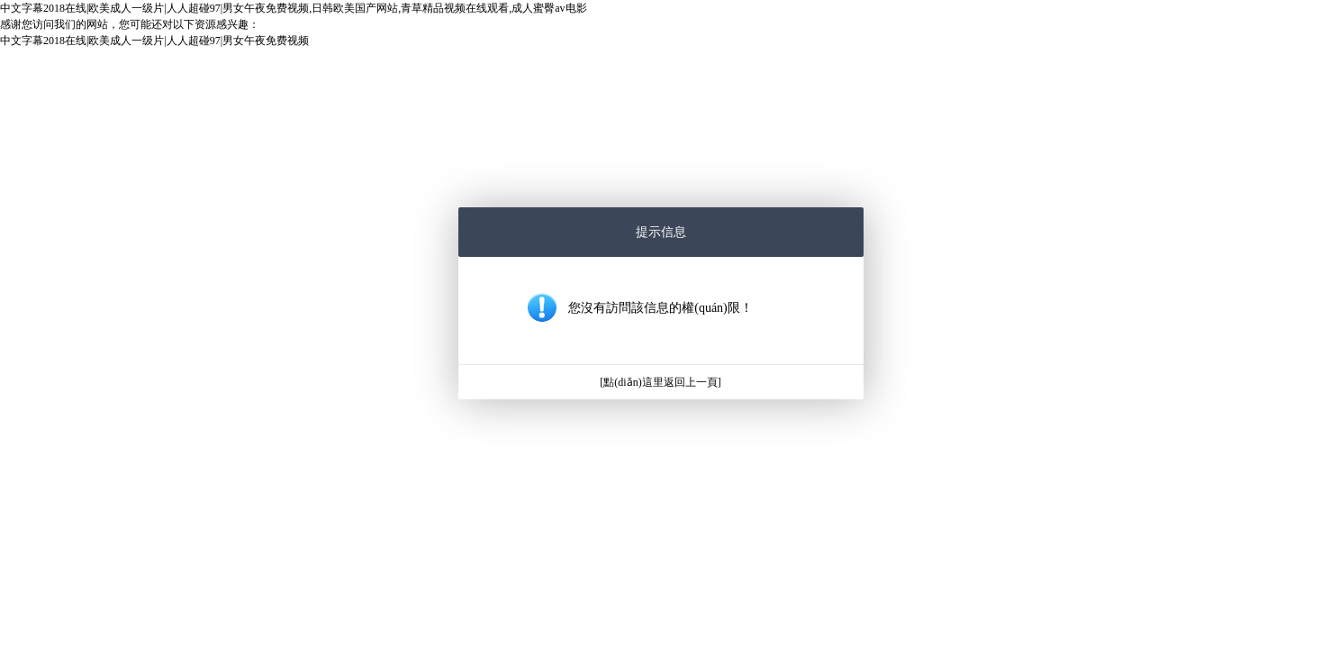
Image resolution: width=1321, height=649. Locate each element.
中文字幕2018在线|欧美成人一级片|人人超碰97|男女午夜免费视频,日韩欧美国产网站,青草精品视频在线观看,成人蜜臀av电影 (293, 8)
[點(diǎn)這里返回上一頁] (660, 382)
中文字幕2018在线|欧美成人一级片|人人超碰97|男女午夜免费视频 (154, 40)
